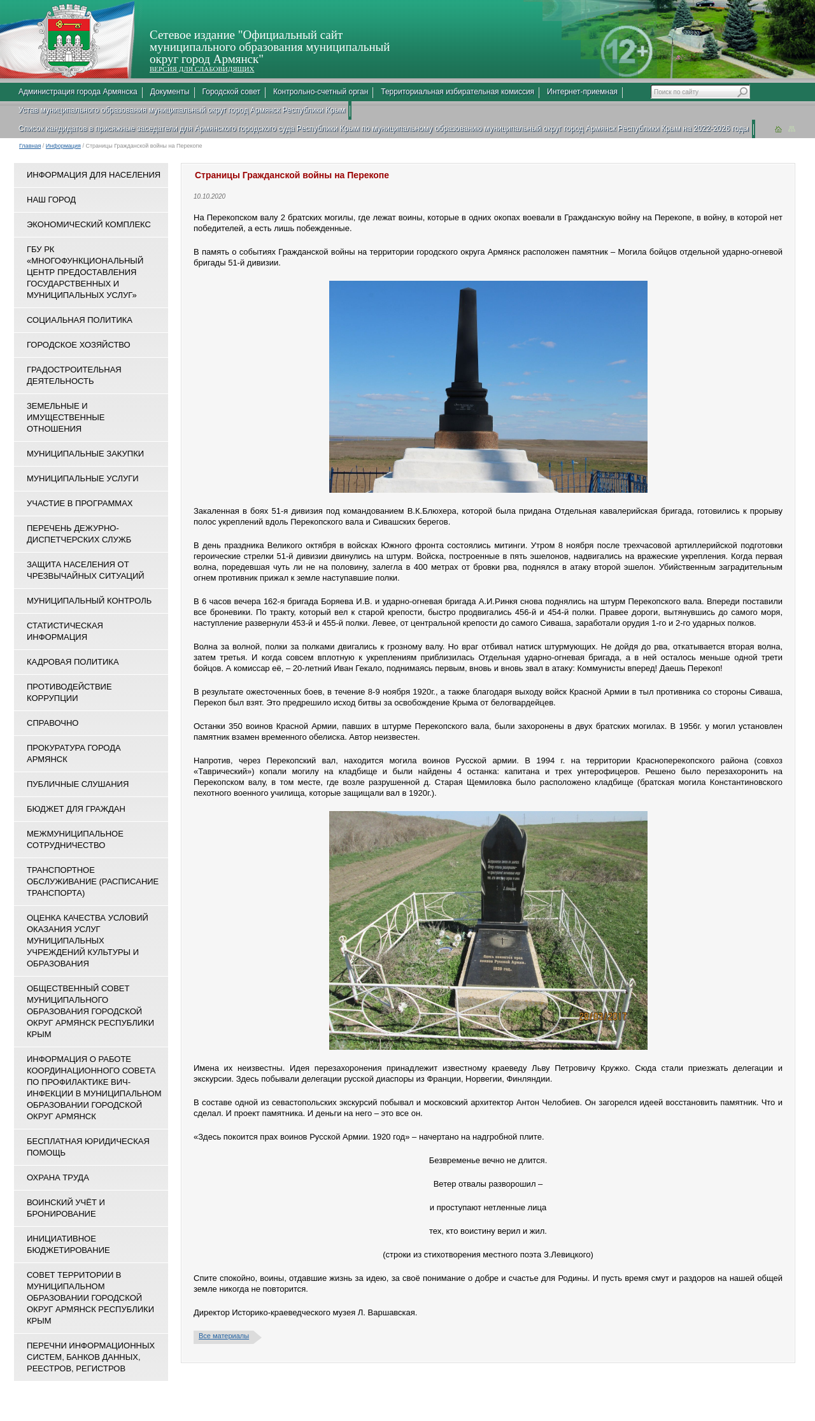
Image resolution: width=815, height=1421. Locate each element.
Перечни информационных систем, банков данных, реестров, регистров (91, 1357)
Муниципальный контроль (89, 600)
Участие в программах (79, 503)
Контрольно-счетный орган (320, 91)
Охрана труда (58, 1177)
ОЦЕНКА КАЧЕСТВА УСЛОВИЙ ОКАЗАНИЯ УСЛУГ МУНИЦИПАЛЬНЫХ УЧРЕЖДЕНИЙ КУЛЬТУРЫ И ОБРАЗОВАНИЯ (87, 940)
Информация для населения (93, 175)
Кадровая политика (73, 662)
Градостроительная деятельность (74, 375)
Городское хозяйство (79, 345)
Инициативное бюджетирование (68, 1244)
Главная (30, 146)
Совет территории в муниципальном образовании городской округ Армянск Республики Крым (90, 1298)
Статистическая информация (65, 631)
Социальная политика (79, 320)
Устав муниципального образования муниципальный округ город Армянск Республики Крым (181, 110)
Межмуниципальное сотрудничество (75, 839)
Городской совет (231, 91)
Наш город (51, 199)
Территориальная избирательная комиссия (457, 91)
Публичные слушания (78, 784)
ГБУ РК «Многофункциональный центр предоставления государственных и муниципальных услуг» (85, 272)
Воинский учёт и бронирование (66, 1208)
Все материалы (224, 1336)
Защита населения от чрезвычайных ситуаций (86, 570)
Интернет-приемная (582, 91)
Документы (170, 91)
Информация (63, 146)
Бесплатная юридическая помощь (88, 1146)
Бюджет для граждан (76, 809)
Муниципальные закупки (85, 453)
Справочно (52, 723)
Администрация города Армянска (78, 91)
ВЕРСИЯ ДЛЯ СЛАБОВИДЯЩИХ (202, 69)
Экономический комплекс (89, 224)
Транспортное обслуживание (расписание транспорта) (93, 881)
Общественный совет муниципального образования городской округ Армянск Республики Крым (90, 1011)
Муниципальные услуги (83, 478)
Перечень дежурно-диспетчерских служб (79, 533)
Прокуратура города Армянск (74, 753)
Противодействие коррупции (69, 692)
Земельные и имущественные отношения (65, 417)
